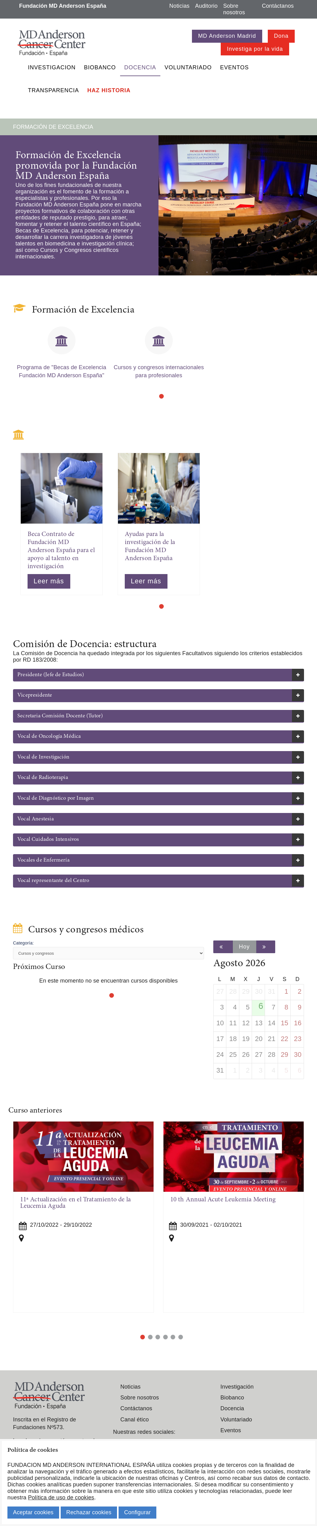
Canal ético (134, 1419)
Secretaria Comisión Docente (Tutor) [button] (60, 716)
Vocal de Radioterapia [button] (42, 777)
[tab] (158, 675)
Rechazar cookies (88, 1512)
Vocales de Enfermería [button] (43, 860)
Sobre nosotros (234, 9)
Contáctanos (278, 6)
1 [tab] (161, 396)
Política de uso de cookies (61, 1497)
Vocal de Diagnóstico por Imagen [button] (55, 798)
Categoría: (23, 942)
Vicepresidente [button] (34, 695)
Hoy (244, 947)
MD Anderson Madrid (227, 36)
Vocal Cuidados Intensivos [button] (48, 839)
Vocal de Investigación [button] (43, 757)
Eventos (234, 67)
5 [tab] (173, 1337)
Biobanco (100, 67)
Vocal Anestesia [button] (35, 819)
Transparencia (53, 90)
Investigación (237, 1387)
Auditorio (206, 6)
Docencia (140, 67)
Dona (281, 36)
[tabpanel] (61, 355)
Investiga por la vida (255, 49)
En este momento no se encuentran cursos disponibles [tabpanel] (108, 981)
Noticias (179, 6)
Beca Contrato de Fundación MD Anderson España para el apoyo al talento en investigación (61, 550)
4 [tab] (165, 1337)
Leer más (49, 581)
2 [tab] (150, 1337)
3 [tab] (157, 1337)
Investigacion (52, 67)
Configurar (137, 1512)
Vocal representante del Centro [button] (53, 881)
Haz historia (109, 90)
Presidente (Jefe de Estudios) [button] (50, 675)
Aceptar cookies (33, 1512)
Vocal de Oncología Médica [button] (49, 736)
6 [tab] (180, 1337)
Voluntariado (188, 67)
